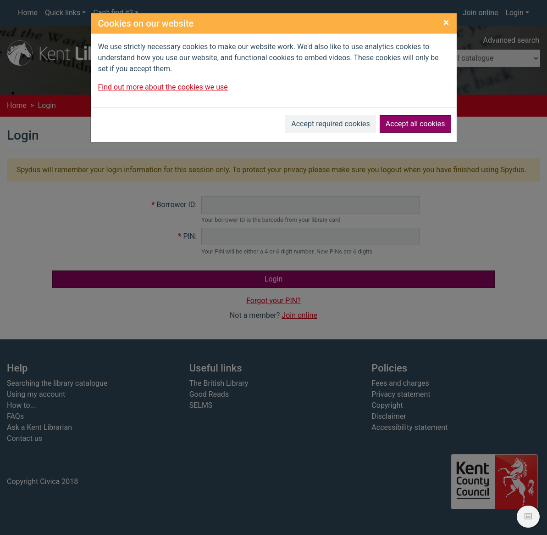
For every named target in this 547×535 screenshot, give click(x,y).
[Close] (446, 22)
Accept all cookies (415, 123)
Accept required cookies (330, 123)
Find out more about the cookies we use (163, 87)
